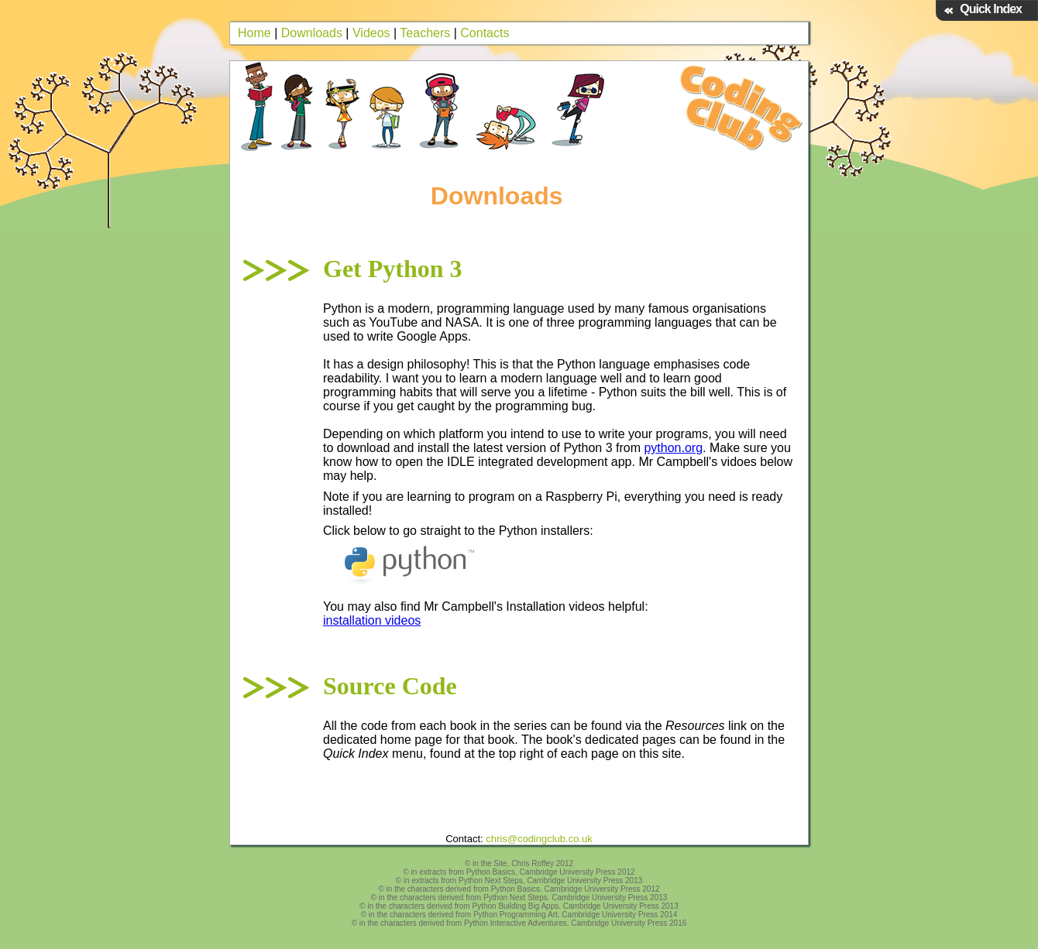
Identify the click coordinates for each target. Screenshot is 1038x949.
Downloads (311, 32)
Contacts (484, 32)
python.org (673, 447)
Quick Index (991, 8)
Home (254, 32)
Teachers (425, 32)
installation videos (372, 620)
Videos (371, 32)
